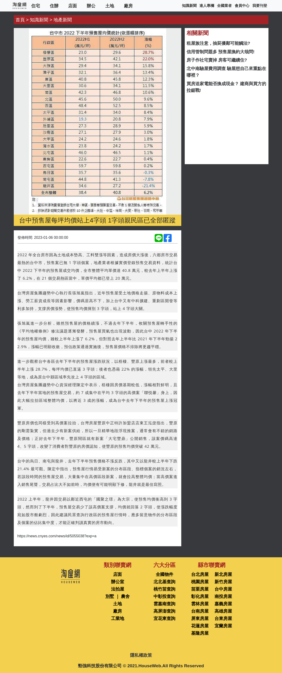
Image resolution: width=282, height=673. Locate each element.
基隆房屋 (200, 633)
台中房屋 (223, 589)
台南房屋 (200, 611)
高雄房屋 (223, 611)
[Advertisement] (227, 129)
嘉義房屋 (223, 603)
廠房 (128, 5)
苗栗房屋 (200, 589)
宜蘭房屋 (223, 625)
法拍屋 (117, 589)
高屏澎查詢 (164, 611)
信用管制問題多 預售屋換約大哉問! (221, 51)
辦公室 (117, 581)
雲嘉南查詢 (164, 603)
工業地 (117, 618)
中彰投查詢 (164, 596)
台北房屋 (200, 574)
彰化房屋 (200, 596)
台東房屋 (223, 618)
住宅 (35, 5)
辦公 (91, 5)
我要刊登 (259, 6)
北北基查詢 (164, 581)
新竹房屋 (223, 581)
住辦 (54, 5)
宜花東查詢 (164, 618)
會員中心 (242, 6)
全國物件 (164, 574)
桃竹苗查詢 (164, 589)
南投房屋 (223, 596)
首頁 (20, 19)
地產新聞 (62, 19)
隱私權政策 (141, 655)
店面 (72, 5)
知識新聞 (189, 6)
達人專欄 (206, 6)
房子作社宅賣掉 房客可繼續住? (217, 60)
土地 (109, 5)
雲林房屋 (200, 603)
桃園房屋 (200, 581)
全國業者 (224, 6)
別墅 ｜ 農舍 (117, 596)
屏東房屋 (200, 618)
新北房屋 (223, 574)
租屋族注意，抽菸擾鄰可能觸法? (218, 43)
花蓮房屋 (200, 625)
